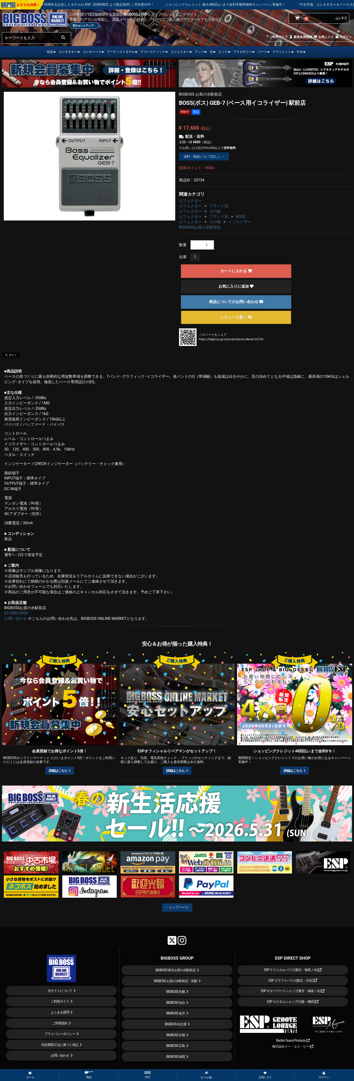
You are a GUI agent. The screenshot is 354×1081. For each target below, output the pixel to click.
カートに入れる (236, 271)
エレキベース (92, 52)
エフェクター (180, 52)
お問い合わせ (15, 618)
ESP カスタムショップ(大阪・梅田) (292, 1001)
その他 (215, 211)
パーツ (262, 52)
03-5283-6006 (16, 613)
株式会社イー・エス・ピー (292, 1046)
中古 (300, 52)
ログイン (343, 37)
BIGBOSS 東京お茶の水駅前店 (176, 970)
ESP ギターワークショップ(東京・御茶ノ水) (293, 991)
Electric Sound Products (292, 1040)
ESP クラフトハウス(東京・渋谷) (293, 980)
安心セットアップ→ (84, 25)
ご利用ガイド (276, 37)
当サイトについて (60, 991)
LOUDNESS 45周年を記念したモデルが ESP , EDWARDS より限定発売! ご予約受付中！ (103, 4)
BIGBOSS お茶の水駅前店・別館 (175, 981)
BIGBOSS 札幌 (175, 992)
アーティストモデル (121, 52)
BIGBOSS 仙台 (175, 1002)
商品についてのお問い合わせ (236, 301)
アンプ (199, 52)
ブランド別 (218, 206)
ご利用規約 (59, 1023)
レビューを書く (236, 317)
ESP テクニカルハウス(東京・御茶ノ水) (293, 970)
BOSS (240, 216)
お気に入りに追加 (236, 286)
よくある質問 (60, 1012)
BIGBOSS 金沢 (175, 1013)
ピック (223, 52)
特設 (50, 52)
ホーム (30, 1075)
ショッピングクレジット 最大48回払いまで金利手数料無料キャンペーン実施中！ (238, 4)
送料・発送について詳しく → (204, 156)
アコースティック (152, 52)
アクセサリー (242, 52)
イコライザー (239, 222)
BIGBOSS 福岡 (175, 1056)
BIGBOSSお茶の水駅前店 (200, 227)
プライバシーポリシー (60, 1034)
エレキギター (68, 52)
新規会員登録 (300, 37)
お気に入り (323, 37)
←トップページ (177, 907)
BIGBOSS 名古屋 (176, 1024)
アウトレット (282, 52)
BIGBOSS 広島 (175, 1046)
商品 (89, 1075)
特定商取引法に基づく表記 (59, 1045)
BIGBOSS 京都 (175, 1035)
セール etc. (206, 1075)
